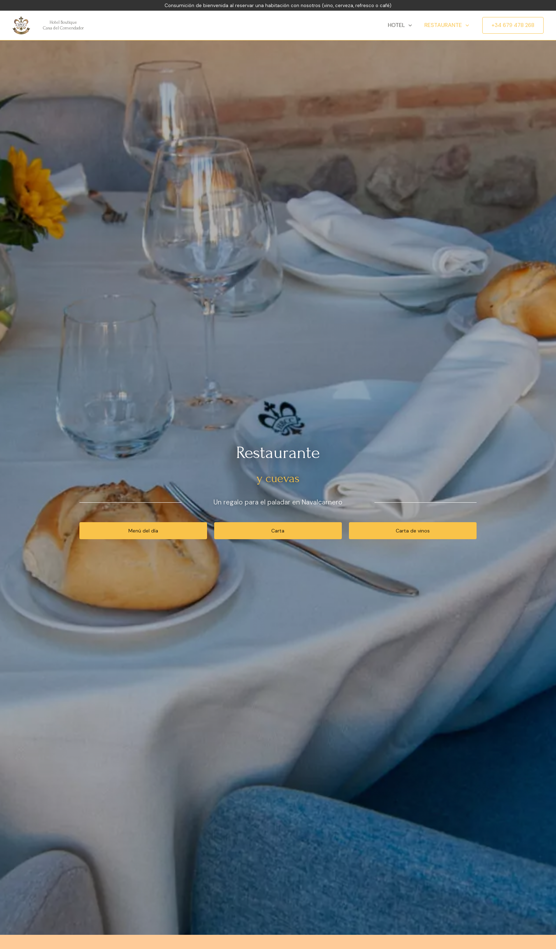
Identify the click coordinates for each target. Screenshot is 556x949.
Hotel (402, 25)
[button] (143, 530)
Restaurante (447, 25)
